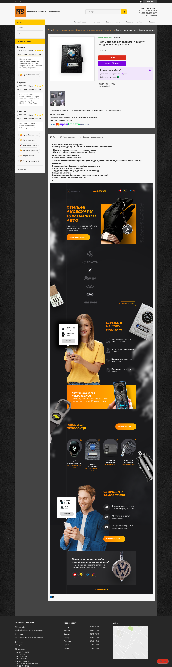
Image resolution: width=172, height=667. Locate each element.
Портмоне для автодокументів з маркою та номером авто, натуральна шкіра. (84, 30)
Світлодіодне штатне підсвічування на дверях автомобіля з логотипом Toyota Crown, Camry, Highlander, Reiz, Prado (29, 99)
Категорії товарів (80, 22)
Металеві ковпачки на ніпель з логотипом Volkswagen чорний (28, 126)
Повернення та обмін (134, 22)
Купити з (112, 63)
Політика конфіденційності (107, 665)
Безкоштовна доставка (60, 110)
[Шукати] (124, 11)
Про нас (152, 22)
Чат (163, 661)
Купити (112, 58)
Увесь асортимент (78, 237)
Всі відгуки (22, 169)
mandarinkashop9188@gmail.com (28, 632)
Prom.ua (96, 661)
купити (68, 297)
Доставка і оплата (113, 22)
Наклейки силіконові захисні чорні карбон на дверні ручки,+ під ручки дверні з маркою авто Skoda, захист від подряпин (30, 63)
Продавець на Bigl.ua (86, 663)
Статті (19, 33)
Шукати (20, 28)
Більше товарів (125, 383)
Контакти (96, 22)
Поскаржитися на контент (90, 665)
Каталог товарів (114, 495)
